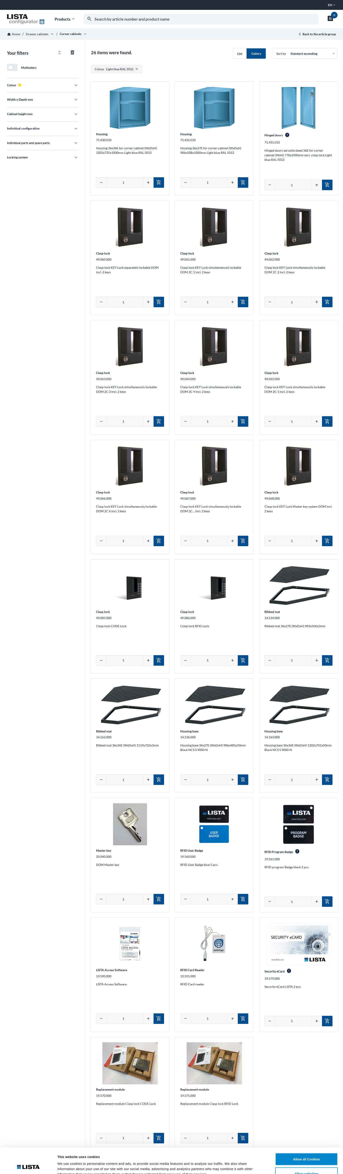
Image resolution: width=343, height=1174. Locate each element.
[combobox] (201, 19)
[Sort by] (305, 53)
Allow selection (306, 1148)
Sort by (281, 53)
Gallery (256, 53)
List (239, 53)
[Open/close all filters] (59, 52)
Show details (229, 1163)
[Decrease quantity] (101, 182)
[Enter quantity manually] (125, 182)
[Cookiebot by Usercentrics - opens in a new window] (28, 1165)
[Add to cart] (159, 182)
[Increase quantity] (148, 182)
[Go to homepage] (25, 19)
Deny (307, 1162)
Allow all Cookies (306, 1133)
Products (65, 19)
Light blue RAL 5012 (114, 69)
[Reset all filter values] (72, 52)
